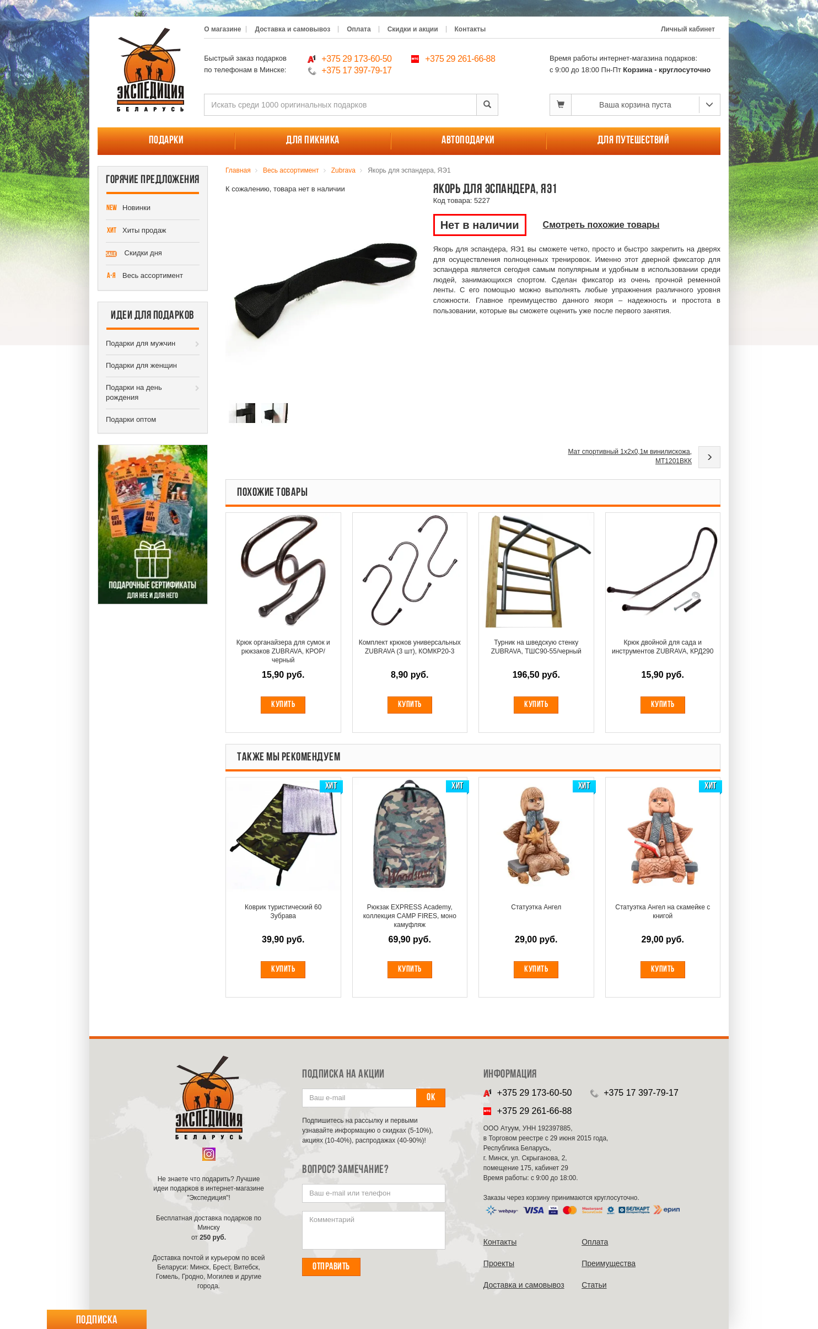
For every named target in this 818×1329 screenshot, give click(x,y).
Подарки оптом (131, 419)
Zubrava (343, 170)
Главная (238, 170)
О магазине (222, 29)
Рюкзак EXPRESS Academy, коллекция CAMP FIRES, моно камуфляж (409, 916)
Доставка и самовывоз (292, 29)
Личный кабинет (688, 29)
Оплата (358, 29)
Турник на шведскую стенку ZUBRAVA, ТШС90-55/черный (536, 647)
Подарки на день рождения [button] (134, 392)
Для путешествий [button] (634, 140)
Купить (283, 704)
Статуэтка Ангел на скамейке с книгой (662, 911)
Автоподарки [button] (468, 140)
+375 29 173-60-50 (356, 58)
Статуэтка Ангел (536, 907)
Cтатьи (594, 1284)
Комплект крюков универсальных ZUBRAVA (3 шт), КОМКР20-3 (410, 647)
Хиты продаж (136, 231)
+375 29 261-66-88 (460, 58)
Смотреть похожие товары (601, 224)
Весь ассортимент (144, 276)
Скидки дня (134, 253)
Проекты (498, 1263)
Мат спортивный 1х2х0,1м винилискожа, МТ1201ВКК (630, 456)
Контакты (470, 29)
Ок (431, 1097)
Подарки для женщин (141, 365)
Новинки (128, 208)
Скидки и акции (413, 29)
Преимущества (609, 1263)
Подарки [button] (166, 140)
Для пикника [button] (313, 140)
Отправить (331, 1267)
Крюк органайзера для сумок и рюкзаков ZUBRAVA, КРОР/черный (283, 651)
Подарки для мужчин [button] (140, 343)
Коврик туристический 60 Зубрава (283, 911)
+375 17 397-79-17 (356, 70)
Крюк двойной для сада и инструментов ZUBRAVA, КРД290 (662, 647)
